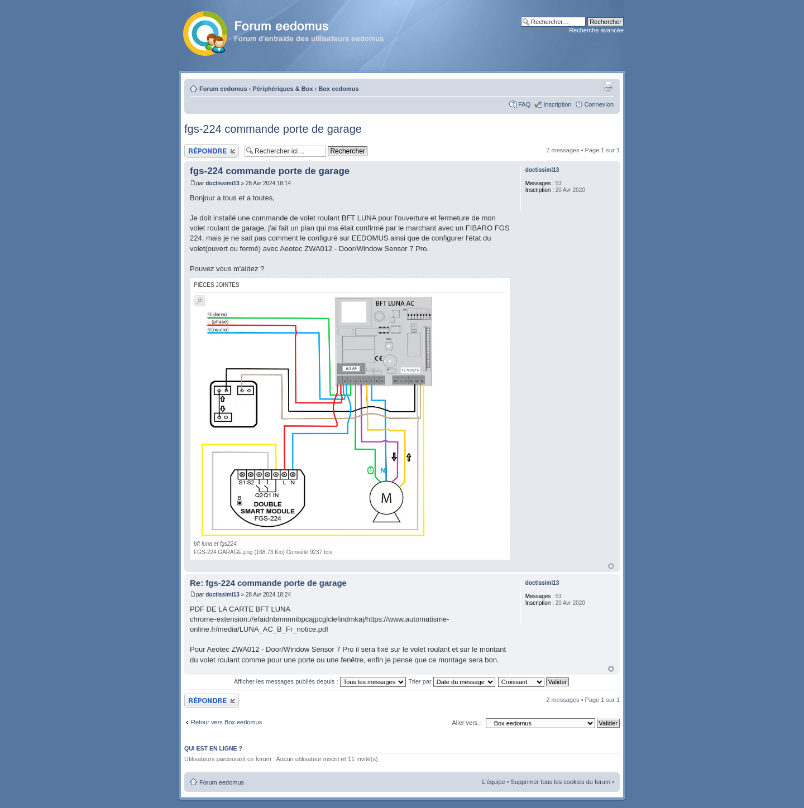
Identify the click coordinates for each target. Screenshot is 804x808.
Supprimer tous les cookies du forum (561, 781)
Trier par (452, 681)
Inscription (557, 104)
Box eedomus (338, 88)
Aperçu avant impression (608, 86)
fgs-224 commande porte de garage (273, 129)
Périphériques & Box (282, 88)
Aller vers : (466, 722)
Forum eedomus (223, 88)
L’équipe (493, 781)
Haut (611, 566)
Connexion (599, 104)
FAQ (524, 104)
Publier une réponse (211, 151)
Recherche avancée (596, 30)
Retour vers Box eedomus (226, 722)
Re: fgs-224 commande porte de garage (268, 583)
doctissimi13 (222, 183)
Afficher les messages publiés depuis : (320, 681)
